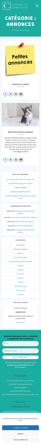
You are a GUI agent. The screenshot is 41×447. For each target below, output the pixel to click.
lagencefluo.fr (20, 322)
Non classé (20, 274)
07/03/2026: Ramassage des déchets (20, 183)
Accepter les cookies (20, 428)
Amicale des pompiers (20, 249)
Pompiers (20, 278)
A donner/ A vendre (20, 84)
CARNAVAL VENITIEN (20, 188)
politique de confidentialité (17, 365)
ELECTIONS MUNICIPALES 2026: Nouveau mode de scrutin (20, 395)
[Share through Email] (16, 94)
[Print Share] (21, 94)
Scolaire (20, 282)
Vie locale (20, 294)
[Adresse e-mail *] (20, 350)
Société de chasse (20, 286)
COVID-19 (20, 266)
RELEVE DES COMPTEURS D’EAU (20, 192)
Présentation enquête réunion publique (24, 217)
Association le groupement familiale (20, 261)
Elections (20, 270)
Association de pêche (20, 257)
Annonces (20, 253)
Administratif (20, 245)
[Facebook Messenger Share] (10, 94)
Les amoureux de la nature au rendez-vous (20, 179)
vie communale (20, 290)
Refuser (20, 434)
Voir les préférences (20, 440)
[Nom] (20, 343)
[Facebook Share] (5, 94)
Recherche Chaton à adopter (20, 132)
